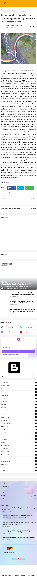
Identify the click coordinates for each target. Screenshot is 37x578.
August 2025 (19, 395)
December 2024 (19, 414)
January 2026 (19, 382)
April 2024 (19, 439)
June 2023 (19, 470)
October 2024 (19, 420)
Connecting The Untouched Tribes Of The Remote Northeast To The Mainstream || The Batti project (22, 302)
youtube (29, 332)
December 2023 (19, 452)
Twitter (21, 188)
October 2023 (19, 458)
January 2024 (19, 448)
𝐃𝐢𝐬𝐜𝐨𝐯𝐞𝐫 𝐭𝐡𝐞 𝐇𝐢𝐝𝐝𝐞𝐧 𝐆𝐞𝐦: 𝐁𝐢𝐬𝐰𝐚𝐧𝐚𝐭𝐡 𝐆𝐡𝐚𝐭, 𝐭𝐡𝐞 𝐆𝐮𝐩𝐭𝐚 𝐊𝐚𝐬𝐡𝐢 (18, 537)
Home (2, 10)
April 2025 (19, 407)
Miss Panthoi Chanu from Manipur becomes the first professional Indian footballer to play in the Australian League (22, 310)
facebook (10, 327)
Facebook (12, 188)
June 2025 (19, 401)
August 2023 (19, 464)
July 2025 (19, 398)
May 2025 (19, 404)
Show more (33, 208)
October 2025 (19, 389)
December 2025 (19, 385)
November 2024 (19, 417)
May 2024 (19, 436)
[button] (30, 3)
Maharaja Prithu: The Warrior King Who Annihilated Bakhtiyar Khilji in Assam (19, 508)
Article (18, 495)
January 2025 (19, 411)
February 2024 (19, 445)
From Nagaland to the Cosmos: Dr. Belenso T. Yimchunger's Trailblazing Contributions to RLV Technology (22, 293)
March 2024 (19, 442)
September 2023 (19, 461)
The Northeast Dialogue (19, 575)
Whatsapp (30, 188)
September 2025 (19, 392)
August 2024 (19, 426)
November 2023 (19, 455)
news (6, 10)
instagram (10, 332)
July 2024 (19, 430)
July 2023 (19, 467)
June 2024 (19, 433)
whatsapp (29, 327)
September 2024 (19, 423)
